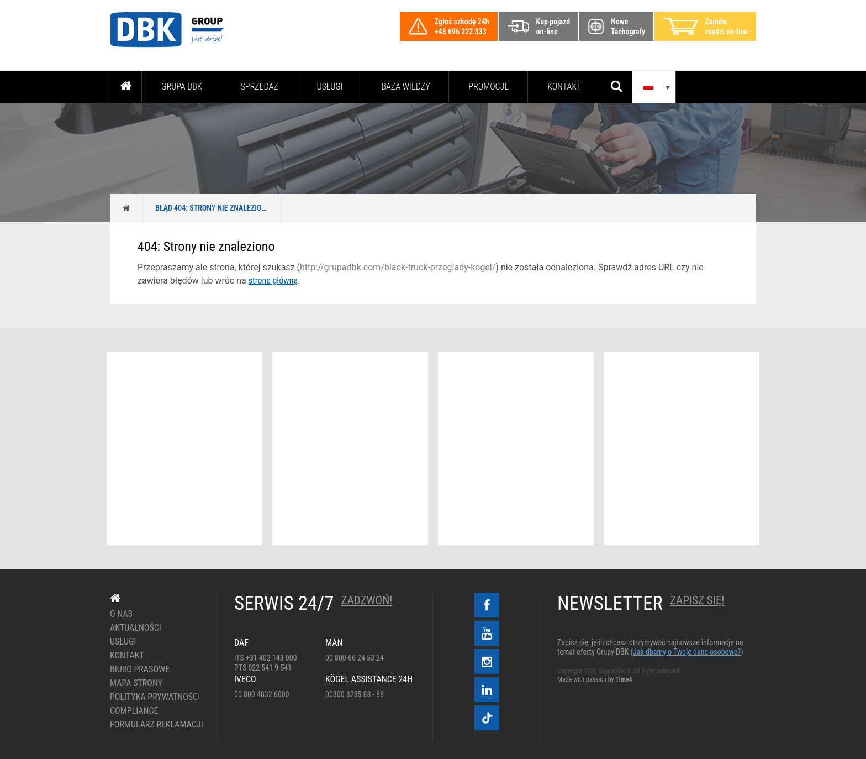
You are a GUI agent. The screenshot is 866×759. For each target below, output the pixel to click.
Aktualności (135, 628)
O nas (121, 614)
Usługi (329, 86)
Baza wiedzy (406, 86)
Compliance (134, 711)
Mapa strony (136, 683)
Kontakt (564, 86)
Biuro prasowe (140, 669)
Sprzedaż (259, 86)
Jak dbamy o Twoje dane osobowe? (687, 651)
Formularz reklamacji (155, 725)
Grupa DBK (181, 86)
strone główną (273, 280)
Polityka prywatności (155, 697)
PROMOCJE (488, 86)
